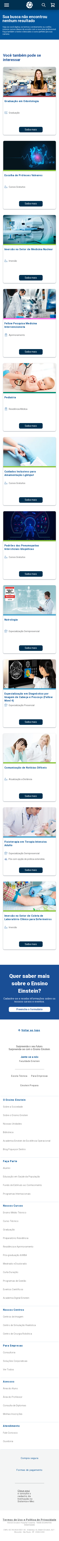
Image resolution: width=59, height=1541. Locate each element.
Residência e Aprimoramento (18, 1246)
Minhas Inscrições (12, 1414)
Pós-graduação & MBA (15, 1255)
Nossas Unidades (12, 1124)
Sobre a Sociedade (13, 1106)
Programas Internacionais (17, 1194)
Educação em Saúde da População (21, 1176)
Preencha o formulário (29, 1009)
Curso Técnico (10, 1221)
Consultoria (9, 1352)
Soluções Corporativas (15, 1361)
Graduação (9, 1229)
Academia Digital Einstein (16, 1298)
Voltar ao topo (30, 1030)
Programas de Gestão (14, 1281)
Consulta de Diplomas (14, 1405)
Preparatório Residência (15, 1238)
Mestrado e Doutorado (15, 1263)
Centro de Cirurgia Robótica (17, 1333)
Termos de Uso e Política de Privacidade (29, 1519)
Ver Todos (8, 1369)
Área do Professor (12, 1397)
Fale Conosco (10, 1433)
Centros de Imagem (13, 1316)
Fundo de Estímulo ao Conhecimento (22, 1185)
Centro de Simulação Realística (19, 1325)
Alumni (6, 1168)
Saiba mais (31, 129)
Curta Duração (10, 1272)
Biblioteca (8, 1132)
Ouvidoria (8, 1441)
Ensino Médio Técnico (14, 1212)
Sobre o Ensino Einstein (15, 1115)
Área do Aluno (10, 1388)
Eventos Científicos (13, 1289)
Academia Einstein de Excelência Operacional (27, 1141)
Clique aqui (24, 1491)
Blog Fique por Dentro (14, 1149)
